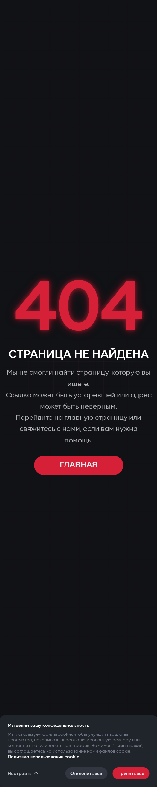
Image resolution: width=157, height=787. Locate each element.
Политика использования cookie (43, 756)
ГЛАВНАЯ (79, 465)
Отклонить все (86, 773)
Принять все (131, 773)
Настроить (23, 773)
